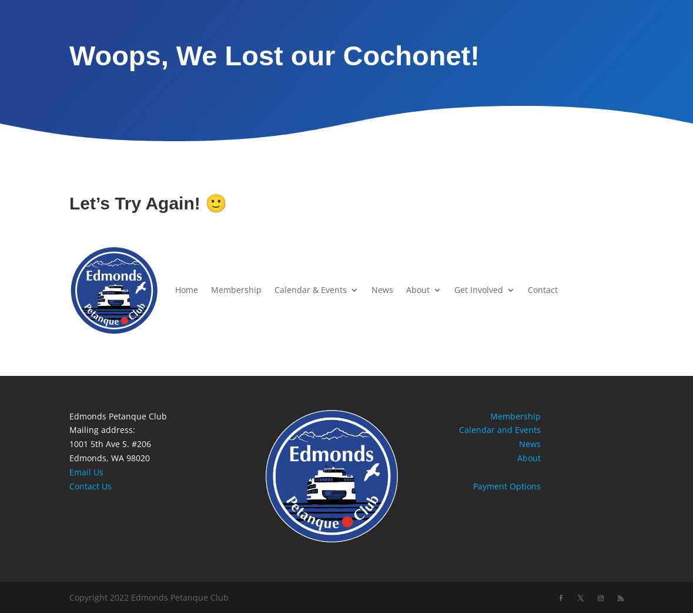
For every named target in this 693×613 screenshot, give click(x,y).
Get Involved (478, 289)
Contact (543, 289)
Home (186, 289)
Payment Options (507, 486)
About (418, 289)
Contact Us (90, 486)
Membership (236, 289)
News (382, 289)
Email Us (86, 472)
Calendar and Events (500, 429)
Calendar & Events (310, 289)
